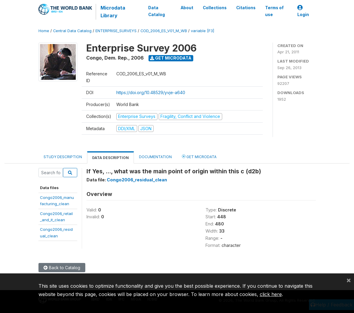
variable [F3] (202, 31)
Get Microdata (170, 57)
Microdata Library (113, 11)
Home (43, 31)
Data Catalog (156, 11)
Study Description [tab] (63, 157)
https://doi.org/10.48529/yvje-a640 (150, 92)
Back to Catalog (62, 267)
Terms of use (274, 11)
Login (303, 11)
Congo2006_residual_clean (137, 179)
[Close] (348, 280)
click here (271, 294)
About (187, 7)
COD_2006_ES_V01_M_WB (163, 31)
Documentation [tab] (155, 157)
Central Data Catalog (72, 31)
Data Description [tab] (110, 157)
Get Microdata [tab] (199, 156)
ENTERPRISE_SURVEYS (116, 31)
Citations (246, 7)
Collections (215, 7)
